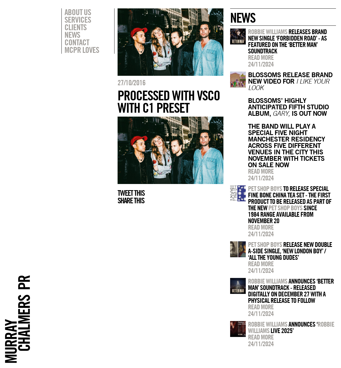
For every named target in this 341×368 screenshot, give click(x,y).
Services (78, 20)
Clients (76, 27)
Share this (131, 200)
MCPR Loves (82, 50)
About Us (78, 12)
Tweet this (131, 193)
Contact (77, 42)
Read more (261, 57)
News (72, 35)
